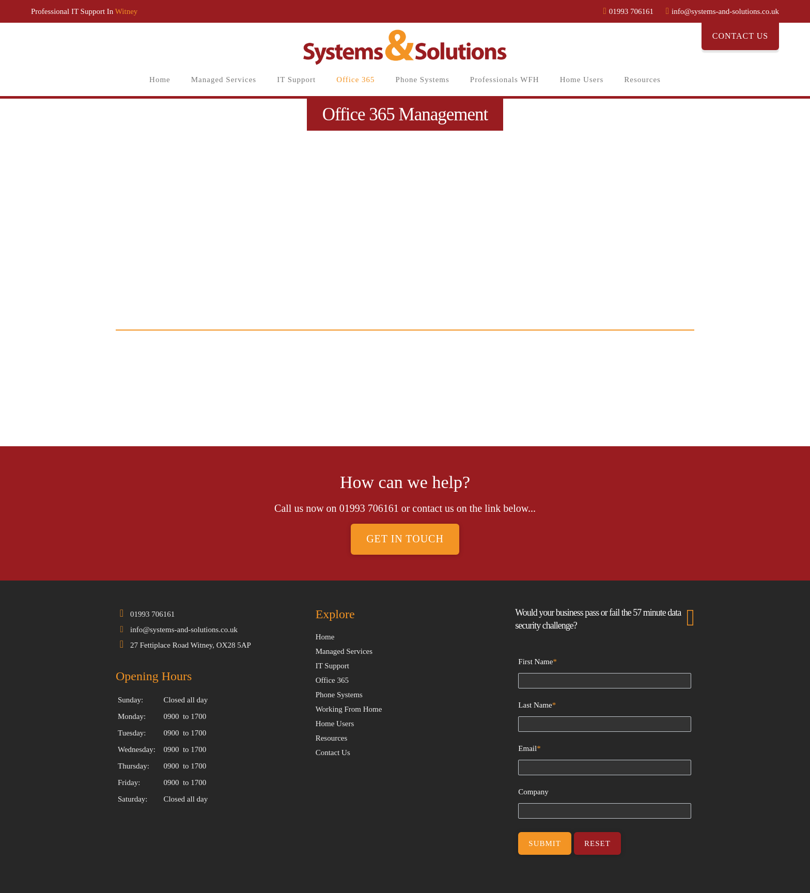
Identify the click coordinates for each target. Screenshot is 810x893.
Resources (642, 79)
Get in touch (405, 539)
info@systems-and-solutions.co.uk (184, 629)
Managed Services (223, 79)
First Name (537, 661)
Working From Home (349, 709)
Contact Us (740, 36)
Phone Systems (422, 79)
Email (529, 748)
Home (159, 79)
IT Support (296, 79)
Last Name (537, 705)
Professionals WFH (504, 79)
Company (533, 792)
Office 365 (355, 79)
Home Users (582, 79)
